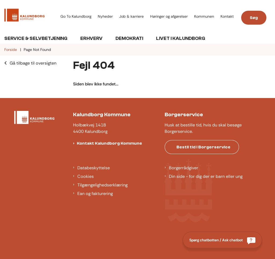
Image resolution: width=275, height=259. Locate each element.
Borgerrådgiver (183, 168)
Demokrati (129, 38)
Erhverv (91, 38)
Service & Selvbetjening (35, 38)
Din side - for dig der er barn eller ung (206, 176)
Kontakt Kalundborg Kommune (109, 143)
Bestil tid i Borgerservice (203, 147)
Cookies (85, 176)
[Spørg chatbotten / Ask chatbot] (222, 240)
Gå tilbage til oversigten (33, 63)
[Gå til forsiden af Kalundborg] (28, 16)
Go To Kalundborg (75, 16)
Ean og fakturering (95, 193)
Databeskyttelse (93, 168)
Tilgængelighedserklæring (102, 185)
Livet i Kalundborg (180, 38)
